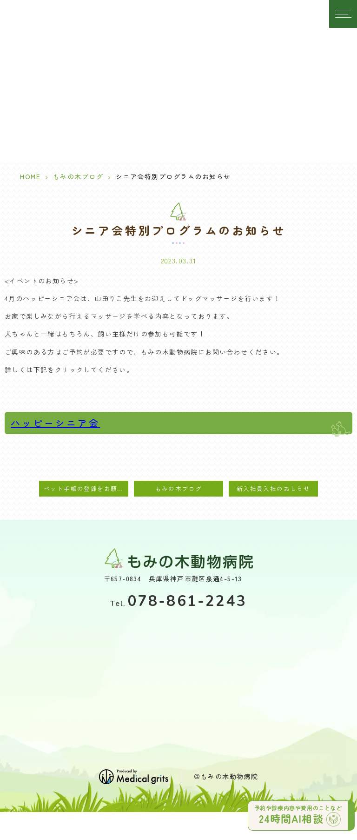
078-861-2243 (178, 601)
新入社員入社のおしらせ (273, 488)
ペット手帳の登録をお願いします (86, 488)
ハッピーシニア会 (55, 423)
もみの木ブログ (78, 176)
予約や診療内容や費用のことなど (299, 815)
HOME (30, 176)
